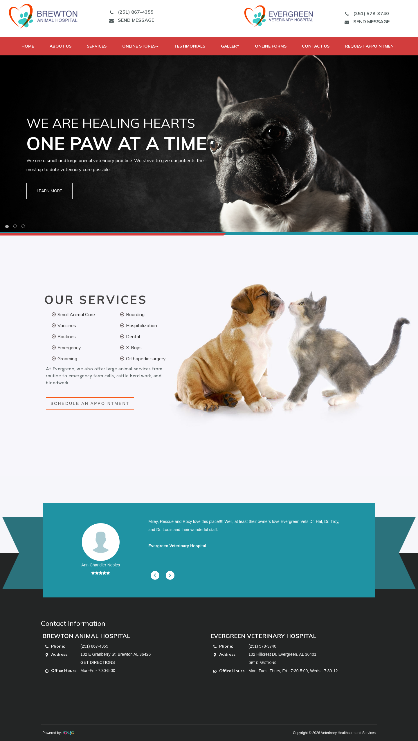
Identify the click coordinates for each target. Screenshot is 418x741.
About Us (60, 46)
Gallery (230, 46)
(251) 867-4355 (130, 12)
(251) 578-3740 (365, 13)
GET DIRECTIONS (97, 662)
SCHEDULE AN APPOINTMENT (90, 403)
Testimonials (189, 46)
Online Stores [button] (140, 46)
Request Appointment (371, 46)
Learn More (49, 190)
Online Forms (271, 46)
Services (97, 46)
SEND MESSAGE (130, 20)
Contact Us (315, 46)
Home (27, 46)
